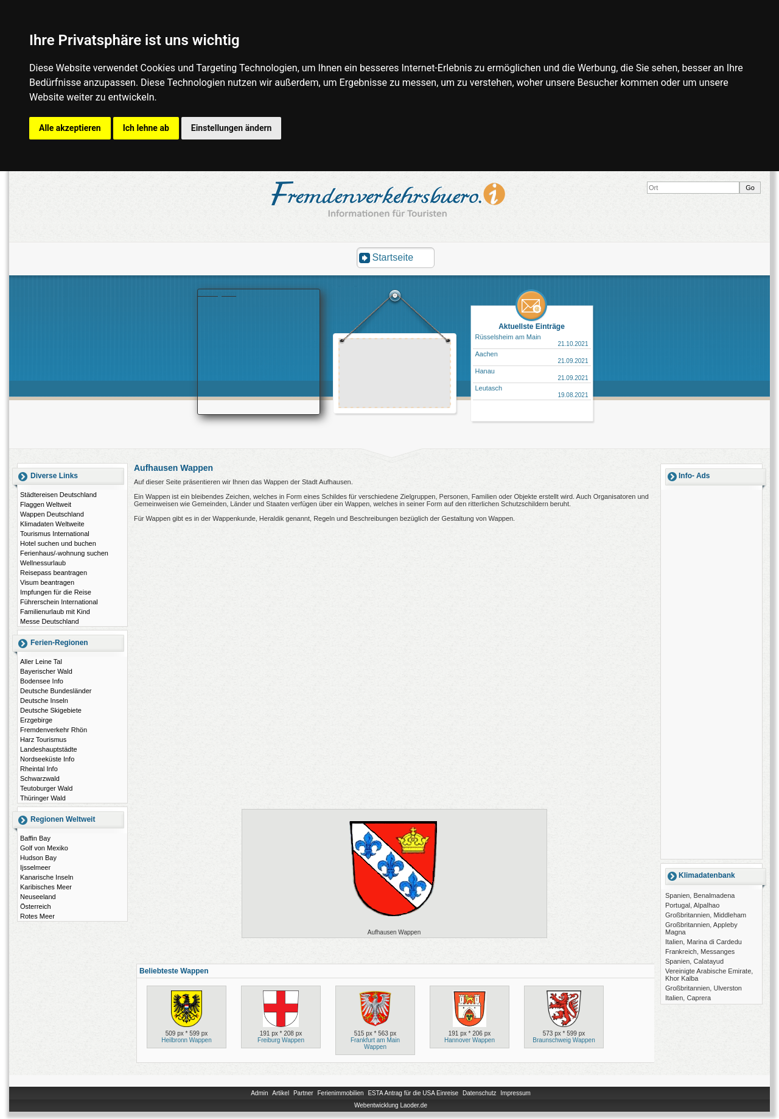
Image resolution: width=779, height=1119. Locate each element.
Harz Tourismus (43, 739)
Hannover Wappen (469, 1040)
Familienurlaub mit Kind (55, 611)
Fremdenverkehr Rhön (53, 729)
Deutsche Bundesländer (55, 690)
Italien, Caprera (688, 997)
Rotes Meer (37, 916)
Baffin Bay (35, 838)
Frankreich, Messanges (700, 951)
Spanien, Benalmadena (700, 895)
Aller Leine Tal (41, 661)
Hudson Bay (38, 857)
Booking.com (217, 293)
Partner (303, 1093)
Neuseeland (38, 896)
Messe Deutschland (49, 621)
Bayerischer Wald (46, 671)
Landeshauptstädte (48, 749)
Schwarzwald (40, 778)
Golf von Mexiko (44, 848)
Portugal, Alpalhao (692, 905)
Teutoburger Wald (46, 788)
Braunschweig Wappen (564, 1040)
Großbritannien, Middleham (705, 915)
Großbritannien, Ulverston (703, 988)
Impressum (515, 1093)
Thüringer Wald (43, 798)
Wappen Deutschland (52, 514)
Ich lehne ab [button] (146, 128)
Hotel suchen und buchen (58, 543)
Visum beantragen (47, 582)
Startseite (393, 257)
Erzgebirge (36, 720)
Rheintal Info (39, 768)
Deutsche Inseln (44, 700)
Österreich (35, 906)
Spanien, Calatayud (694, 961)
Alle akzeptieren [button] (70, 128)
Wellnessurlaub (43, 563)
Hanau (485, 371)
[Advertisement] (395, 375)
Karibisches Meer (46, 887)
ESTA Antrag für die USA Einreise (413, 1093)
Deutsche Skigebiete (51, 710)
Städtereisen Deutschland (58, 494)
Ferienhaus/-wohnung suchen (64, 553)
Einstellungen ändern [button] (231, 128)
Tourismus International (54, 533)
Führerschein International (59, 601)
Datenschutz (480, 1093)
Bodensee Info (41, 681)
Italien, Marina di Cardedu (703, 941)
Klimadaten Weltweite (52, 524)
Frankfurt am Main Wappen (375, 1043)
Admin (259, 1093)
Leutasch (489, 388)
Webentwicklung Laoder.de (390, 1105)
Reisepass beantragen (53, 572)
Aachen (486, 354)
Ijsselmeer (35, 867)
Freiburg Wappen (280, 1040)
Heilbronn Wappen (186, 1040)
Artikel (280, 1093)
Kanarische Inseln (46, 877)
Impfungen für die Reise (55, 592)
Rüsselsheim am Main (508, 337)
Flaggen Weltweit (45, 504)
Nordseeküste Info (47, 759)
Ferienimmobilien (340, 1093)
